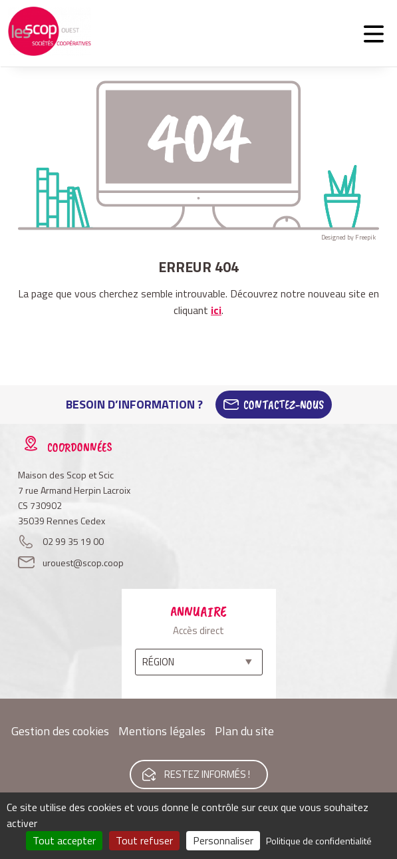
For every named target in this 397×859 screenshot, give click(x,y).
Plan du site (244, 731)
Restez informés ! (207, 774)
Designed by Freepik (348, 237)
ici (216, 310)
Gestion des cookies (60, 731)
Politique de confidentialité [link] (319, 841)
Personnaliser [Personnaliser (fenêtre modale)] (223, 840)
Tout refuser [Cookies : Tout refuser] (144, 840)
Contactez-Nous (283, 404)
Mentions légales (161, 731)
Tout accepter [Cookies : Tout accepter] (64, 840)
